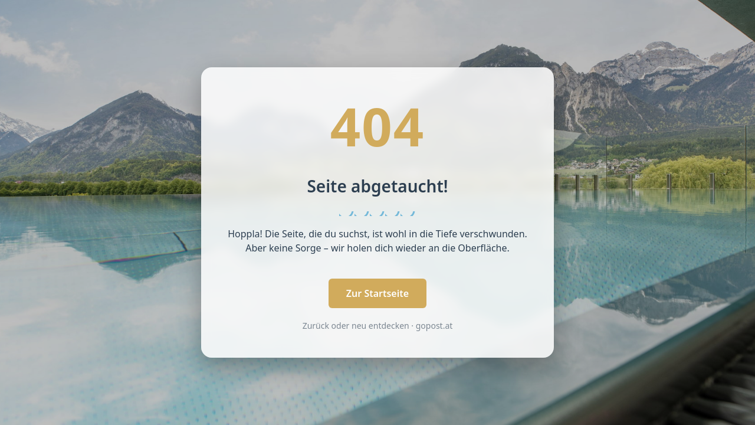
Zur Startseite (377, 293)
